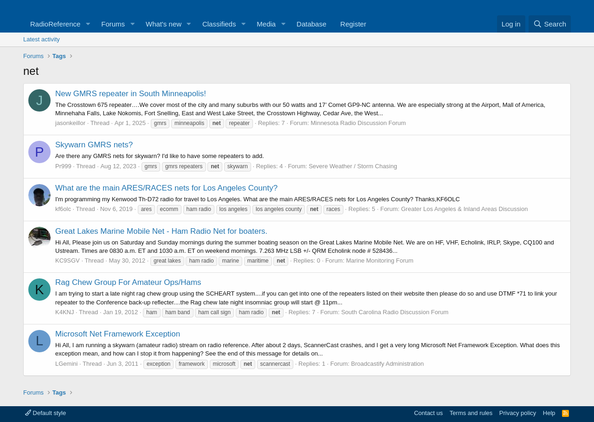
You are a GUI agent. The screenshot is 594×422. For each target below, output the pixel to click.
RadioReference (55, 24)
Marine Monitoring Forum (379, 260)
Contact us (428, 412)
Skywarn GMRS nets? (94, 144)
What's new (163, 24)
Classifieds (219, 24)
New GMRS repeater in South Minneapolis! (130, 93)
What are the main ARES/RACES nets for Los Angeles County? (166, 188)
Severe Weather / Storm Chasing (353, 166)
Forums (113, 24)
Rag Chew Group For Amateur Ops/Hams (128, 282)
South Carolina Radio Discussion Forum (394, 312)
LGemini (66, 363)
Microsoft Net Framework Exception (117, 334)
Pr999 (63, 166)
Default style (45, 412)
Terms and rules (471, 412)
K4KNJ (64, 312)
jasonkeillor (70, 122)
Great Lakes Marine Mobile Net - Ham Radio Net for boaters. (161, 231)
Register (353, 24)
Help (549, 412)
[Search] (550, 24)
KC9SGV (67, 260)
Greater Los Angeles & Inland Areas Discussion (464, 208)
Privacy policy (517, 412)
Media (266, 24)
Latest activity (41, 39)
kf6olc (63, 208)
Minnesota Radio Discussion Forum (358, 122)
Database (311, 24)
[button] (87, 24)
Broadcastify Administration (387, 363)
